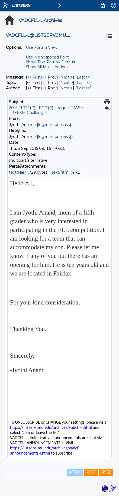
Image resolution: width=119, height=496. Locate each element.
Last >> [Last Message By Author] (83, 88)
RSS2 (106, 472)
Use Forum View (41, 47)
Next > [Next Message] (66, 77)
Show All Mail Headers (46, 66)
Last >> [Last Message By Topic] (83, 82)
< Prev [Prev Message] (50, 77)
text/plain (17, 172)
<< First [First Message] (34, 77)
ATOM (75, 472)
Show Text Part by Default (50, 62)
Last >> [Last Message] (83, 77)
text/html (60, 172)
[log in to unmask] (54, 124)
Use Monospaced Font (47, 57)
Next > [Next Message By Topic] (66, 82)
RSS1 (91, 472)
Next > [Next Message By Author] (66, 88)
